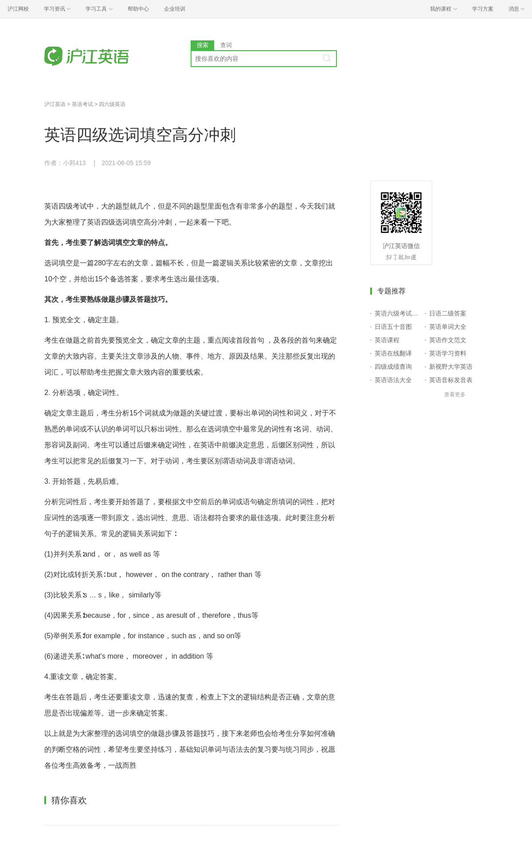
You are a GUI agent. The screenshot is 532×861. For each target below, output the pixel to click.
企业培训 (174, 9)
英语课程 (387, 340)
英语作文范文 (447, 340)
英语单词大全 (447, 326)
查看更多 (455, 394)
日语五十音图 (393, 326)
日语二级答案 (447, 313)
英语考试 (82, 104)
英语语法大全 (393, 379)
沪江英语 (55, 104)
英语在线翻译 (393, 353)
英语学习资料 (447, 353)
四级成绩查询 (393, 366)
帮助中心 (138, 9)
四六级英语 (112, 104)
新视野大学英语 (451, 366)
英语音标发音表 (451, 379)
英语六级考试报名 (398, 313)
